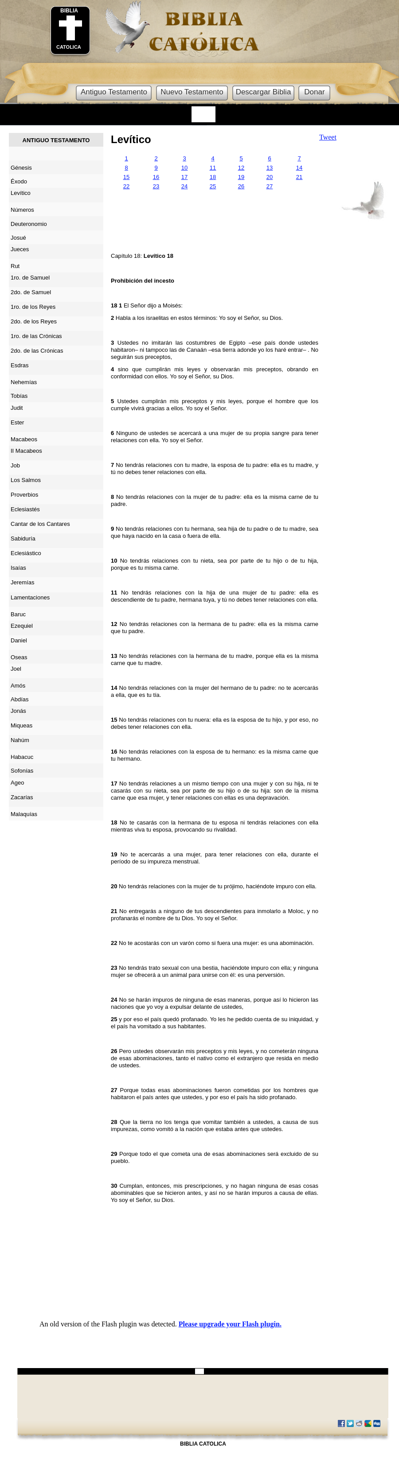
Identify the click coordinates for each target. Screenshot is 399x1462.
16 (156, 177)
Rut (15, 266)
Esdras (19, 365)
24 (184, 186)
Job (15, 465)
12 (241, 167)
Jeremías (22, 582)
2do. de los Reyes (34, 321)
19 (241, 177)
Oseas (19, 657)
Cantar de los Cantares (40, 524)
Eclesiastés (25, 509)
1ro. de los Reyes (33, 306)
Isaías (18, 567)
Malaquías (24, 814)
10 (184, 167)
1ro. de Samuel (30, 277)
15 (126, 177)
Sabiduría (23, 538)
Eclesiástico (26, 553)
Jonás (18, 711)
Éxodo (19, 181)
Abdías (19, 699)
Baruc (18, 614)
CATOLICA (68, 47)
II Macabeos (26, 450)
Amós (18, 685)
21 (299, 177)
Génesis (21, 167)
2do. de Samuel (31, 292)
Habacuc (22, 757)
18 (213, 177)
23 (156, 186)
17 (184, 177)
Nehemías (24, 382)
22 (126, 186)
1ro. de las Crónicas (36, 336)
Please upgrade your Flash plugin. (230, 1324)
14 (299, 167)
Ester (17, 422)
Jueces (20, 249)
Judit (17, 407)
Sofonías (22, 770)
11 (213, 167)
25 (213, 186)
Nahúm (20, 740)
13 (269, 167)
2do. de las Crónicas (37, 350)
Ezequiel (22, 625)
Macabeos (24, 439)
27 (269, 186)
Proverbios (24, 494)
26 (241, 186)
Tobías (19, 396)
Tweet (327, 137)
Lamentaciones (30, 597)
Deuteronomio (29, 224)
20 (269, 177)
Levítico (131, 139)
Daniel (19, 640)
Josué (18, 237)
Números (22, 209)
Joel (16, 668)
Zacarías (22, 797)
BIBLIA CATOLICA (203, 1444)
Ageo (17, 782)
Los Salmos (26, 480)
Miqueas (21, 725)
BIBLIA (69, 11)
